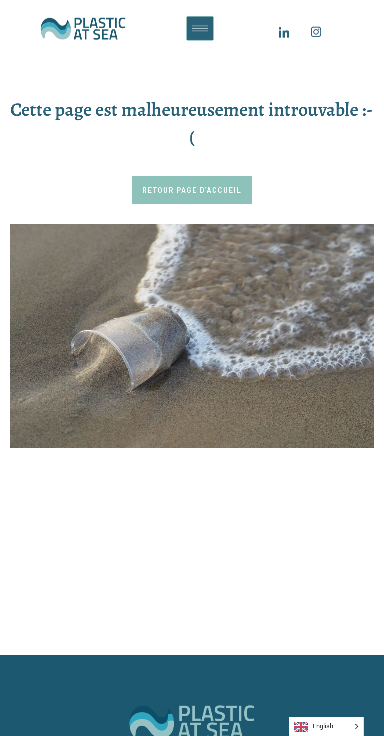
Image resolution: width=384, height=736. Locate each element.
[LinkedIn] (284, 29)
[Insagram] (316, 29)
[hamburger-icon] (200, 24)
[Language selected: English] (326, 726)
